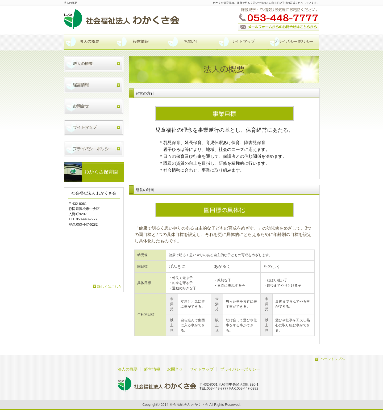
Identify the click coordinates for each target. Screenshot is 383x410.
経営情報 (140, 42)
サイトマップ (242, 42)
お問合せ (191, 42)
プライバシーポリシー (293, 42)
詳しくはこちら (109, 287)
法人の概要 (89, 42)
